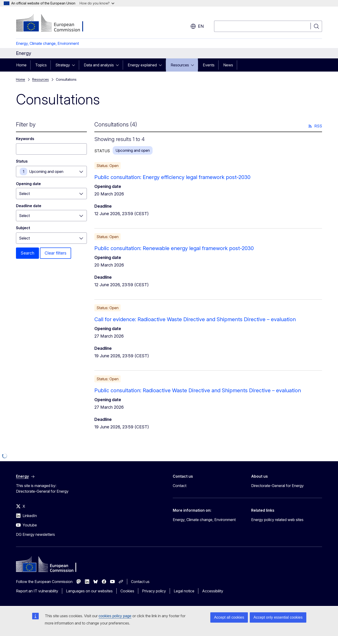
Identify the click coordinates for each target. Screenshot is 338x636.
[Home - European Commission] (54, 23)
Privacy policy (154, 591)
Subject (23, 227)
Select (24, 238)
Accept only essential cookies (278, 617)
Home (21, 65)
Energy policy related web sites (277, 519)
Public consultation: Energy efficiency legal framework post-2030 (172, 177)
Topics (41, 65)
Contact (179, 485)
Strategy (62, 65)
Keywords (25, 138)
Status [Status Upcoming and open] (22, 161)
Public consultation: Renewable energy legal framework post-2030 (174, 248)
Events (209, 65)
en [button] (197, 26)
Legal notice (184, 591)
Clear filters (55, 253)
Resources (180, 65)
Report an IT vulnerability (37, 591)
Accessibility (212, 591)
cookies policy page (115, 616)
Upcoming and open (46, 171)
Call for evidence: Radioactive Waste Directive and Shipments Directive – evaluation (195, 319)
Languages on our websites (89, 591)
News (228, 65)
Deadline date (28, 205)
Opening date (28, 183)
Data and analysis (99, 65)
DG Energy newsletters (35, 534)
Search (27, 253)
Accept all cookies (229, 617)
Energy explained (142, 65)
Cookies (127, 591)
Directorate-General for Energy (277, 485)
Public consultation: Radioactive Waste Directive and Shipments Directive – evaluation (197, 390)
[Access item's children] (75, 65)
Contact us (140, 581)
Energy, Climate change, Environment (47, 43)
